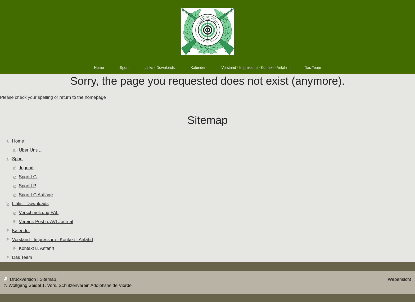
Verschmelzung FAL (38, 212)
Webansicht (399, 279)
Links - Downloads (30, 203)
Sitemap (48, 279)
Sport (17, 158)
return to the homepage (82, 97)
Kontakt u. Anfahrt (36, 248)
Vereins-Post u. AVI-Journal (46, 221)
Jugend (26, 167)
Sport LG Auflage (36, 194)
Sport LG (28, 176)
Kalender (21, 230)
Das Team (22, 257)
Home (18, 141)
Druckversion (20, 279)
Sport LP (27, 185)
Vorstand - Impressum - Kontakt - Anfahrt (52, 239)
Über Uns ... (31, 150)
